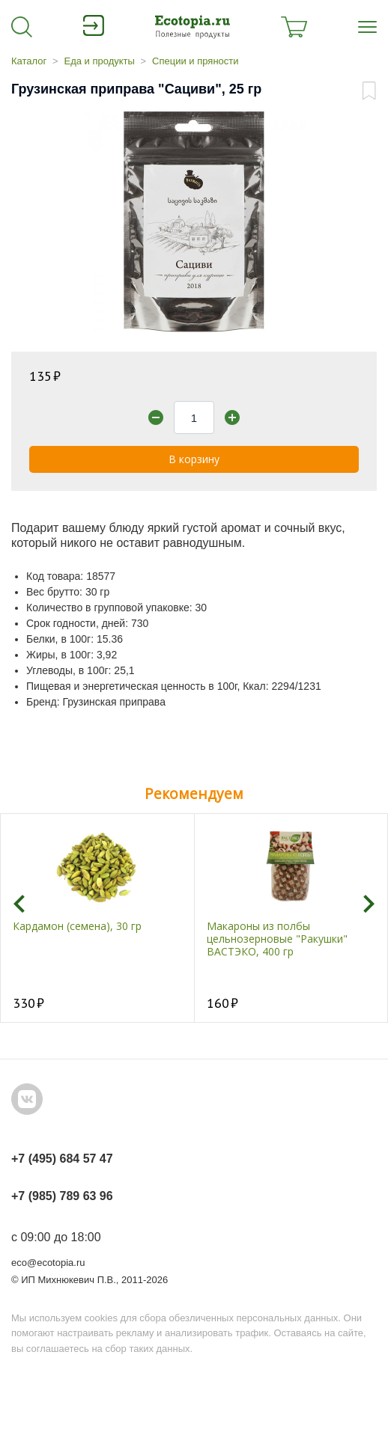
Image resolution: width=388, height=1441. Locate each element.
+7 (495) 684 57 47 (62, 1158)
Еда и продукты (99, 61)
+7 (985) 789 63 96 (62, 1196)
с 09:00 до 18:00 (56, 1237)
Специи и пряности (195, 61)
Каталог (28, 61)
